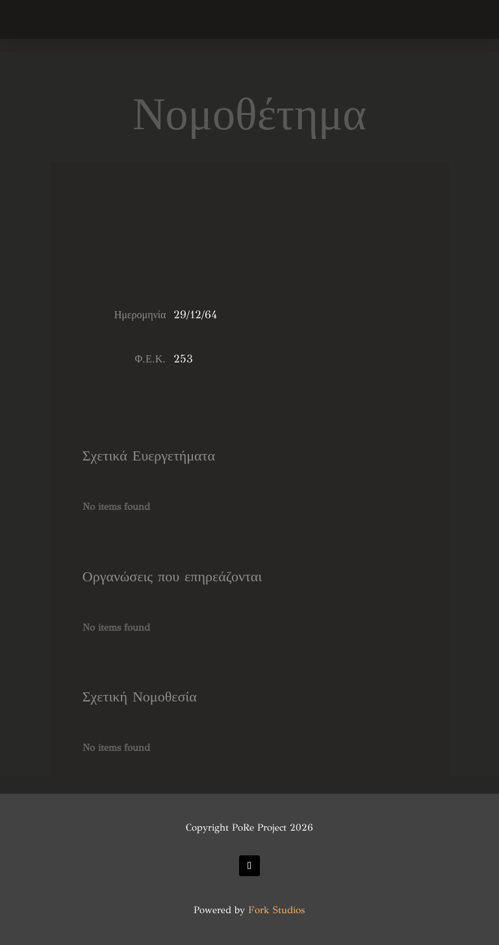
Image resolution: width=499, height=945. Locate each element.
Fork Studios (276, 910)
